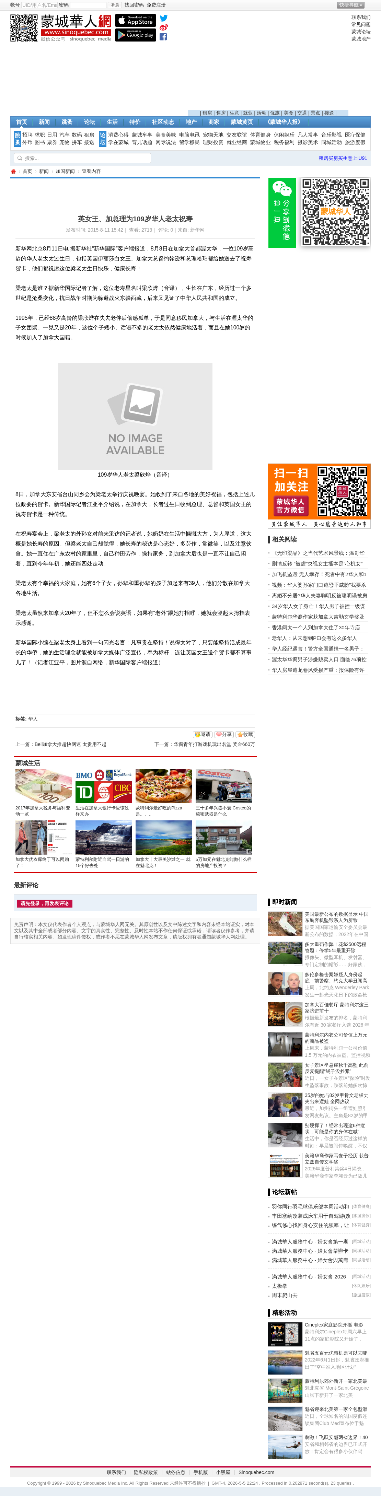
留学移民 (189, 142)
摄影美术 (308, 142)
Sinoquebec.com (256, 1472)
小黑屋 (223, 1472)
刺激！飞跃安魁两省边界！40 (336, 1437)
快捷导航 (349, 5)
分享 (227, 734)
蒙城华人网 (13, 171)
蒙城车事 (142, 135)
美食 (288, 113)
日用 (52, 135)
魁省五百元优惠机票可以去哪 (336, 1353)
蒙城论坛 (361, 31)
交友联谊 (237, 135)
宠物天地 (213, 135)
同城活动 (331, 142)
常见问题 (361, 24)
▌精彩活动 (282, 1312)
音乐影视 (331, 135)
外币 (27, 142)
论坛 (89, 122)
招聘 (27, 135)
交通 (302, 113)
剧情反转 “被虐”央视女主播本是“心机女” (317, 563)
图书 (40, 142)
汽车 (64, 135)
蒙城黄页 (242, 122)
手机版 (201, 1472)
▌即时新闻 (282, 902)
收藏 (248, 734)
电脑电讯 (189, 135)
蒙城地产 (361, 39)
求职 (40, 135)
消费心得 (118, 135)
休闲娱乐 (284, 135)
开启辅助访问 (369, 5)
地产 (191, 122)
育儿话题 (142, 142)
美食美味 (165, 135)
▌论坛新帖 (282, 1192)
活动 (261, 113)
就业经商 (237, 142)
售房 (221, 113)
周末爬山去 (285, 1295)
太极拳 (279, 1286)
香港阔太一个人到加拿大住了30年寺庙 (316, 627)
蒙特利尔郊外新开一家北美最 (336, 1381)
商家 (213, 122)
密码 (64, 5)
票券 (52, 142)
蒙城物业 (260, 142)
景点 (315, 113)
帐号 (15, 5)
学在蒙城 (118, 142)
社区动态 (163, 122)
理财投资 (213, 142)
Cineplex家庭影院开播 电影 (334, 1325)
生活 (112, 122)
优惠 (275, 113)
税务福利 (284, 142)
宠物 (64, 142)
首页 (21, 122)
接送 (329, 113)
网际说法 (165, 142)
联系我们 (361, 17)
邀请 (205, 734)
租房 (207, 113)
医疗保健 (355, 135)
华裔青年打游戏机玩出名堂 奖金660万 (214, 744)
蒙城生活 (27, 763)
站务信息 (175, 1472)
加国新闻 (65, 171)
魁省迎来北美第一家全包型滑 (336, 1409)
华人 (33, 719)
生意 (234, 113)
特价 (134, 122)
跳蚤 (66, 122)
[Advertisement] (268, 62)
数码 (77, 135)
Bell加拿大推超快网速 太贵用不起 (70, 744)
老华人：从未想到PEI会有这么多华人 (314, 638)
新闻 (44, 122)
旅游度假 (355, 142)
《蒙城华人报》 (284, 122)
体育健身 (260, 135)
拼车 (77, 142)
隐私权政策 (146, 1472)
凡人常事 (308, 135)
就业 (248, 113)
